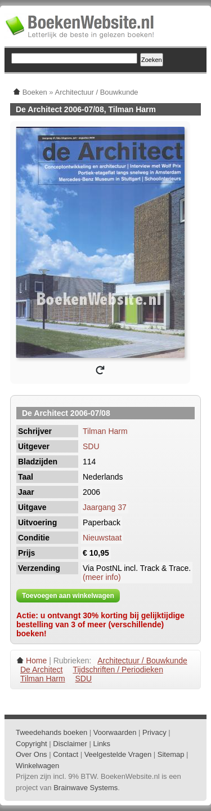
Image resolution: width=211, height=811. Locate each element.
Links (101, 743)
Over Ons (31, 754)
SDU (91, 446)
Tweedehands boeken (51, 732)
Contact (65, 754)
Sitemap (171, 754)
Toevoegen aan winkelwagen (68, 596)
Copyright (31, 743)
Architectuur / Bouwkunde (142, 660)
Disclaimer (70, 743)
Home (36, 660)
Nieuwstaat (102, 537)
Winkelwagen (37, 765)
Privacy (154, 732)
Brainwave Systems (85, 787)
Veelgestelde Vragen (118, 754)
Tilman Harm (105, 431)
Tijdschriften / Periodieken (118, 669)
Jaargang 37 (105, 507)
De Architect (41, 669)
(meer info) (102, 577)
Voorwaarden (115, 732)
